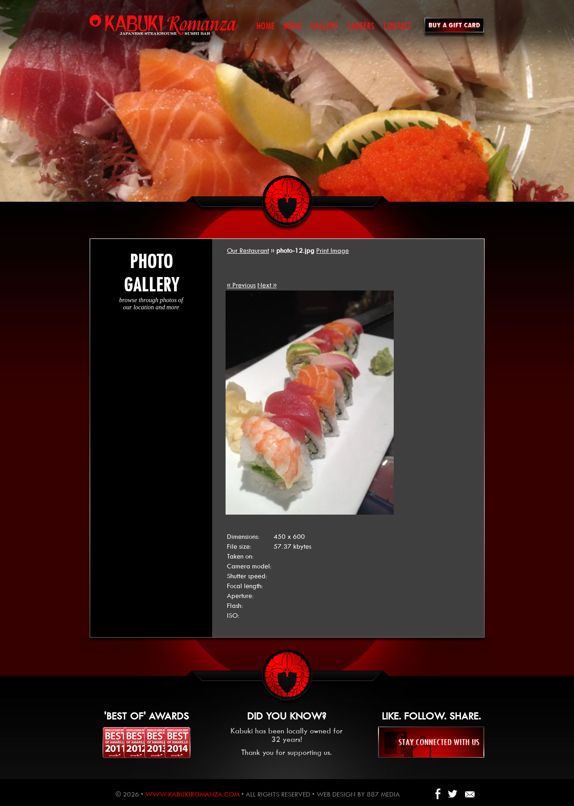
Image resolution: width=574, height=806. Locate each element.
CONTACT (397, 26)
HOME (265, 26)
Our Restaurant (248, 251)
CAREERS (360, 26)
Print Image (332, 251)
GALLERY (324, 26)
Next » (267, 285)
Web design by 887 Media (358, 794)
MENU (292, 26)
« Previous (241, 285)
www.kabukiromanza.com (192, 794)
